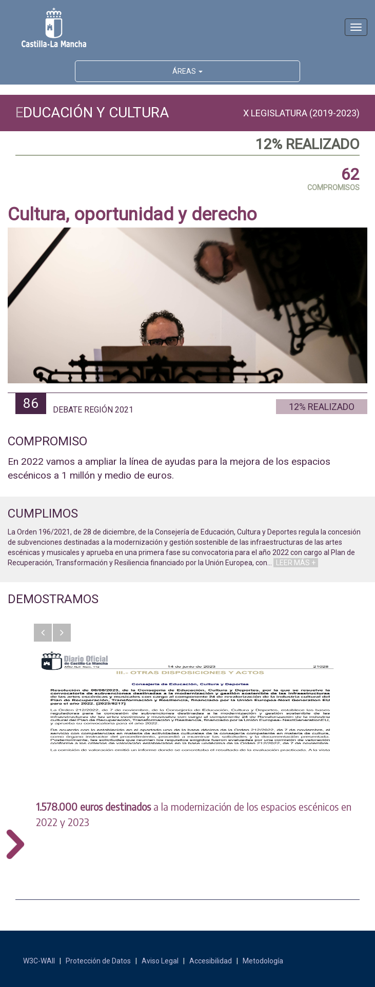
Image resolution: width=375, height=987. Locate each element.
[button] (43, 633)
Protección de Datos (98, 961)
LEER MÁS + (295, 563)
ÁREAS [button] (187, 71)
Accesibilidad (210, 961)
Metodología (263, 961)
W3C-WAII (39, 961)
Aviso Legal (160, 961)
